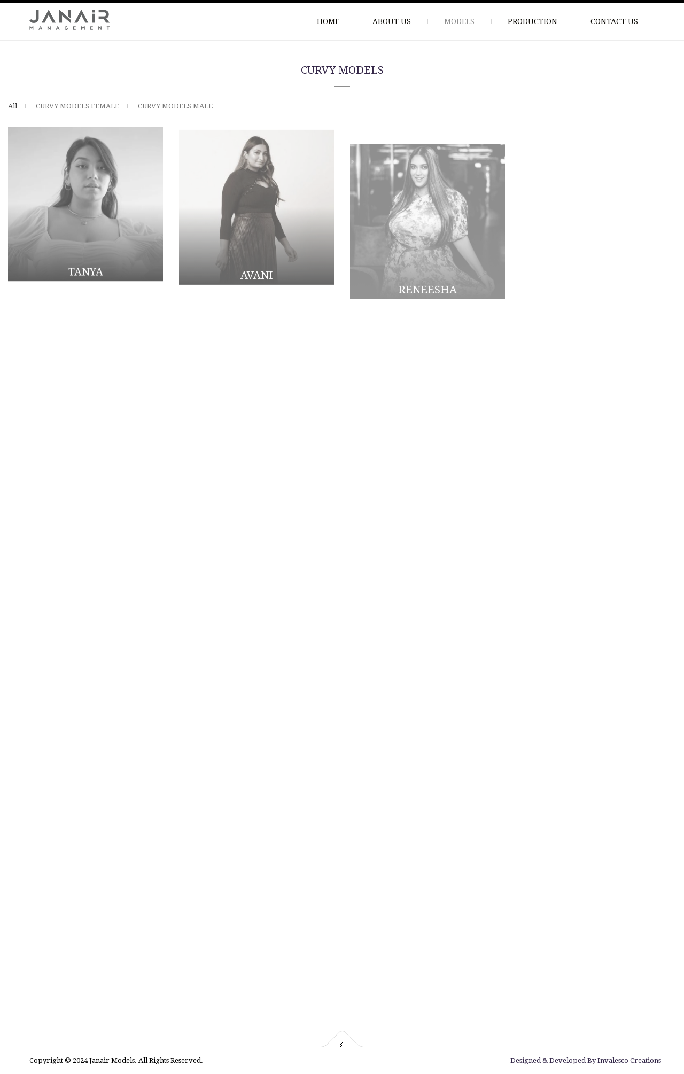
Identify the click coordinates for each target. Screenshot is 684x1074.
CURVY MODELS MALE (175, 106)
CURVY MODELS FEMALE (77, 106)
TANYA (85, 272)
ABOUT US (391, 21)
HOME (328, 21)
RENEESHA (427, 299)
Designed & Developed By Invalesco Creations (585, 1060)
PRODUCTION (532, 21)
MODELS (459, 21)
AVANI (256, 278)
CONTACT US (614, 21)
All (12, 106)
